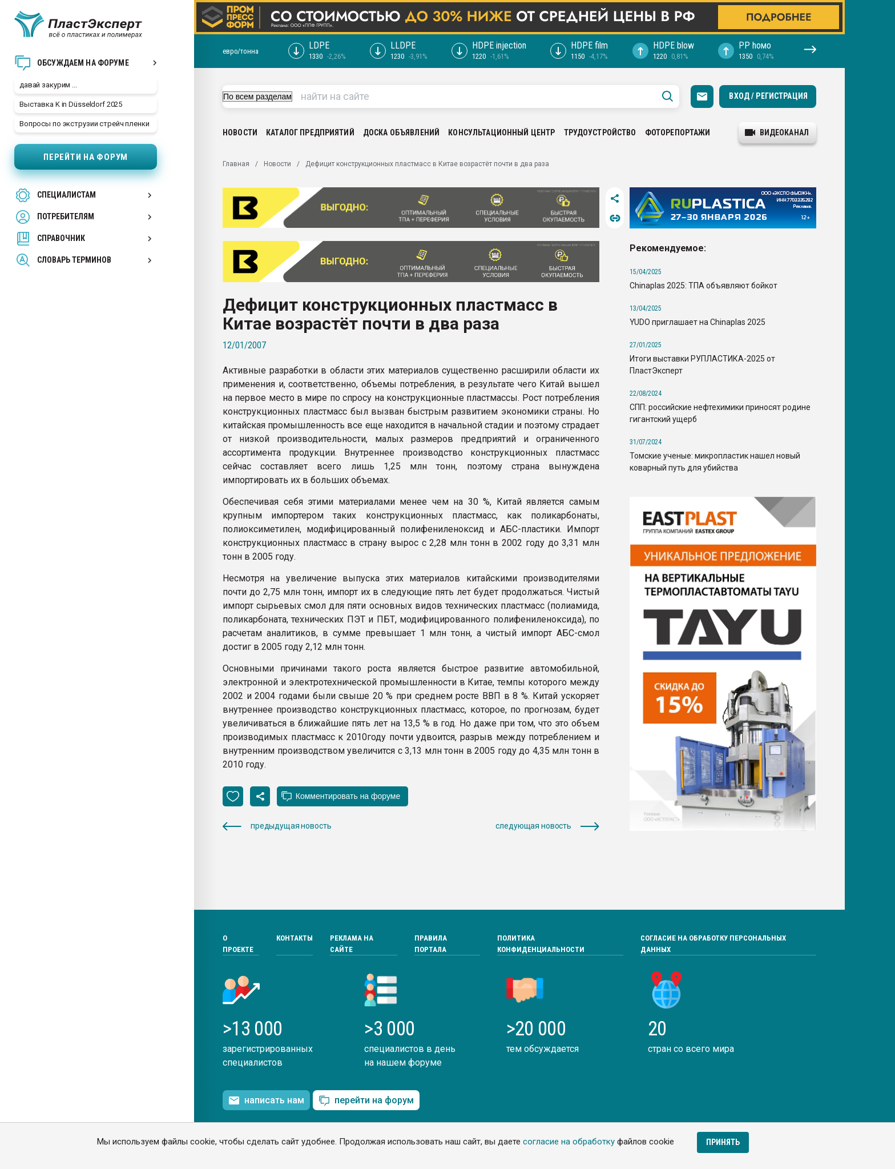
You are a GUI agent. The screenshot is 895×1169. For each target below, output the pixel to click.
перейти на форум (366, 1101)
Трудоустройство (600, 132)
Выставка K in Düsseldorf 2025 (70, 104)
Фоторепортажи (678, 132)
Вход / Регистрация (768, 96)
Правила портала (430, 944)
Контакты (294, 938)
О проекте (238, 944)
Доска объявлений (401, 132)
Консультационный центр (501, 132)
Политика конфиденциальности (540, 944)
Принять (723, 1142)
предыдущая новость (277, 826)
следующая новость (547, 826)
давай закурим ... (48, 85)
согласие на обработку (569, 1141)
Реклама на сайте (351, 944)
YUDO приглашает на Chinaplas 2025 (697, 322)
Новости (240, 132)
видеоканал (777, 132)
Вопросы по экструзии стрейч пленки (84, 123)
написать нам (266, 1100)
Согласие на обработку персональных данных (713, 944)
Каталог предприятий (310, 132)
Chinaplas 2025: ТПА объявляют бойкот (703, 285)
